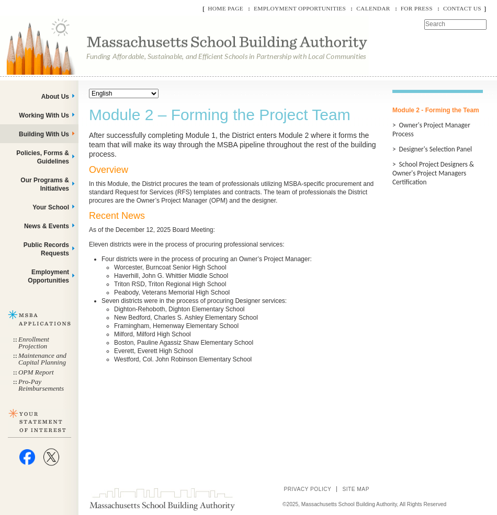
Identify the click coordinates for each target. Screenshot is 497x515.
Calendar (373, 8)
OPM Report (36, 372)
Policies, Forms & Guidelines (42, 157)
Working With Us (44, 115)
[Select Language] (124, 93)
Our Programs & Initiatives (44, 184)
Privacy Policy (307, 489)
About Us (55, 96)
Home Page (225, 8)
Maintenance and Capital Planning (42, 359)
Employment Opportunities (300, 8)
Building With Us (44, 134)
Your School (50, 207)
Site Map (355, 489)
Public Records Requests (46, 249)
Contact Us (462, 8)
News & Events (46, 226)
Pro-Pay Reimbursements (41, 385)
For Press (417, 8)
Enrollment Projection (33, 342)
